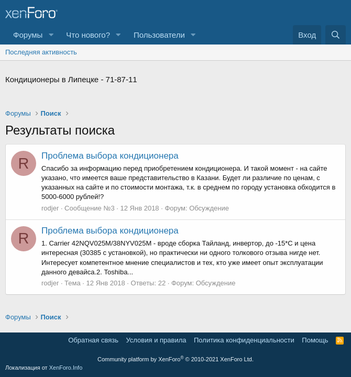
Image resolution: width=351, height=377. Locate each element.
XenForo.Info (66, 367)
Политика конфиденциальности (244, 340)
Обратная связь (93, 340)
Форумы (27, 34)
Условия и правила (156, 340)
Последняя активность (41, 52)
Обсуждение (209, 208)
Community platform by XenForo (175, 359)
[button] (50, 35)
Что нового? (88, 34)
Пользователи (159, 34)
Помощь (315, 340)
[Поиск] (335, 35)
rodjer (50, 208)
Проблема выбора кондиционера (110, 156)
